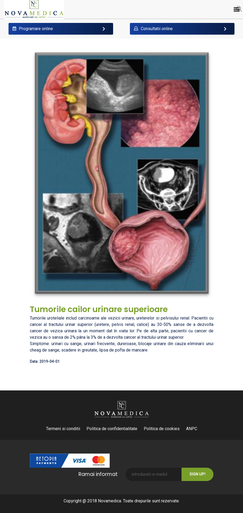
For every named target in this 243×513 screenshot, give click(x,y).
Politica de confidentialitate (112, 428)
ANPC (191, 428)
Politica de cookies (162, 428)
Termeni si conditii (63, 428)
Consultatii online (153, 28)
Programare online (33, 28)
